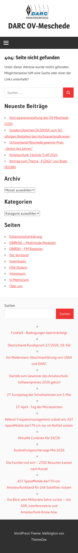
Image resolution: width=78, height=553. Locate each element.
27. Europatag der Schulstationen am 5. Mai (39, 394)
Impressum (17, 273)
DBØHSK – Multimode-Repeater (32, 242)
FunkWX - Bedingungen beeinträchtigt (39, 332)
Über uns (15, 286)
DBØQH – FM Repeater (26, 248)
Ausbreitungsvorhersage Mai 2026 (39, 450)
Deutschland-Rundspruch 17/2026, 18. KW (39, 345)
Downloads (17, 261)
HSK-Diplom (18, 267)
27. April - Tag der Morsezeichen (39, 407)
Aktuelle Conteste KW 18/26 (39, 438)
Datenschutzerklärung (25, 236)
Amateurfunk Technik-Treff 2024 (33, 155)
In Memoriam (19, 279)
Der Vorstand (18, 255)
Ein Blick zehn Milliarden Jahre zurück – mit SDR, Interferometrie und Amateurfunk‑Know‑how (39, 505)
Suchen (9, 305)
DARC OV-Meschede (39, 25)
